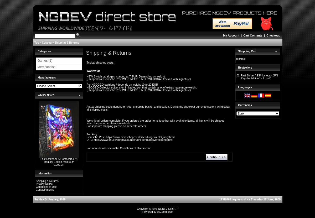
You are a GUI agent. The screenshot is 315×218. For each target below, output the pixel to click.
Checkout (273, 35)
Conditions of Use (46, 186)
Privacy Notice (44, 184)
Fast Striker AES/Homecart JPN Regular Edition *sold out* (59, 160)
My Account (231, 35)
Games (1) (45, 61)
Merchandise (47, 67)
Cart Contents (252, 35)
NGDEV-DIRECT (168, 208)
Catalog (47, 42)
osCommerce (165, 211)
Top (36, 42)
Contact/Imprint (45, 189)
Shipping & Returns (67, 42)
